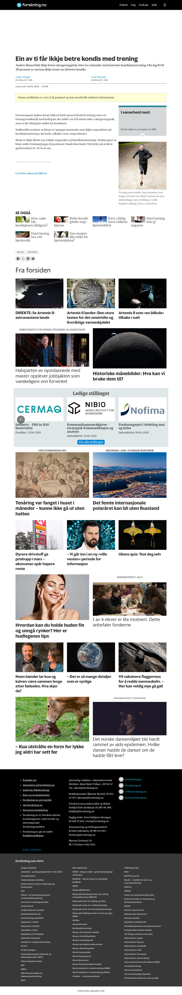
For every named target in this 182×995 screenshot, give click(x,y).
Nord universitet (80, 924)
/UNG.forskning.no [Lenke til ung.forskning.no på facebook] (136, 791)
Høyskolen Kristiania (30, 938)
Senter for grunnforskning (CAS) (139, 895)
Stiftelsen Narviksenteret (135, 914)
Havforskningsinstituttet (32, 918)
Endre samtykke (32, 849)
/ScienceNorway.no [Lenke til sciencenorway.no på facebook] (136, 797)
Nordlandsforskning (82, 928)
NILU (23, 980)
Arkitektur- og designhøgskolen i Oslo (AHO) (41, 872)
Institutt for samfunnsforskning (35, 942)
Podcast (143, 5)
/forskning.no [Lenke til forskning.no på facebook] (133, 785)
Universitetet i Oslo (132, 950)
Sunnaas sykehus (132, 918)
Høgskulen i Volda (29, 930)
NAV (23, 965)
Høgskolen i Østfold (30, 926)
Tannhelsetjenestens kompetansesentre (142, 926)
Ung (133, 5)
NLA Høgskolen (80, 868)
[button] (161, 420)
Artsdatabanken (28, 876)
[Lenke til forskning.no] (64, 3)
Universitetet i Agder (133, 938)
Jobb (154, 5)
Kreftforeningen (28, 950)
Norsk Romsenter (81, 960)
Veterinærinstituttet (133, 970)
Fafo (23, 891)
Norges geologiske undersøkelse (88, 944)
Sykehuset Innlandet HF (135, 922)
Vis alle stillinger (91, 442)
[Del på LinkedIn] (27, 258)
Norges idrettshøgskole (83, 948)
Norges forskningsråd (83, 940)
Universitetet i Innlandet (135, 946)
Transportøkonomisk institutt (138, 930)
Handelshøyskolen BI (31, 914)
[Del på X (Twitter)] (22, 258)
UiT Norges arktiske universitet (138, 934)
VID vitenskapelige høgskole (137, 974)
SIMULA (128, 887)
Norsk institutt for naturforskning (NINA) (91, 968)
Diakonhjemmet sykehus (32, 880)
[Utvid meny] (164, 5)
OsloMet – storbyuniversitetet (86, 976)
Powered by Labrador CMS (91, 991)
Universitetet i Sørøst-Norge (137, 958)
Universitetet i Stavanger (135, 954)
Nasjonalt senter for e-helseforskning (90, 905)
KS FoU (24, 946)
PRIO (126, 872)
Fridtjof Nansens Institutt (32, 910)
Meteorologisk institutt (31, 961)
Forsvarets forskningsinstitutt (34, 902)
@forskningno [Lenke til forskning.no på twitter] (133, 779)
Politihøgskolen (131, 868)
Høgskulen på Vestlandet (32, 934)
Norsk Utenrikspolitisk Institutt (87, 964)
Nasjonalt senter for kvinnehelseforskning (92, 909)
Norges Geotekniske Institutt (86, 932)
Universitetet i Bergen (134, 942)
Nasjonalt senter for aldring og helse (89, 901)
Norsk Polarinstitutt (82, 952)
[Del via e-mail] (33, 258)
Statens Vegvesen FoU (134, 910)
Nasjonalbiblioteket (81, 890)
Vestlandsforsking (132, 966)
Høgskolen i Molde (29, 922)
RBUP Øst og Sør (131, 876)
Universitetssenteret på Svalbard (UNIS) (142, 962)
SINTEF (127, 891)
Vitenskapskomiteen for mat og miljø (141, 978)
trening (32, 252)
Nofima (76, 920)
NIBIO (23, 969)
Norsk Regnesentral (82, 956)
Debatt (124, 5)
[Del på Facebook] (17, 258)
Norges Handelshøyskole (84, 936)
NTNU (75, 886)
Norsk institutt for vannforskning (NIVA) (91, 972)
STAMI (127, 906)
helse (20, 252)
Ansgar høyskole (28, 868)
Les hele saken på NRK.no (31, 173)
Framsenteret (27, 906)
